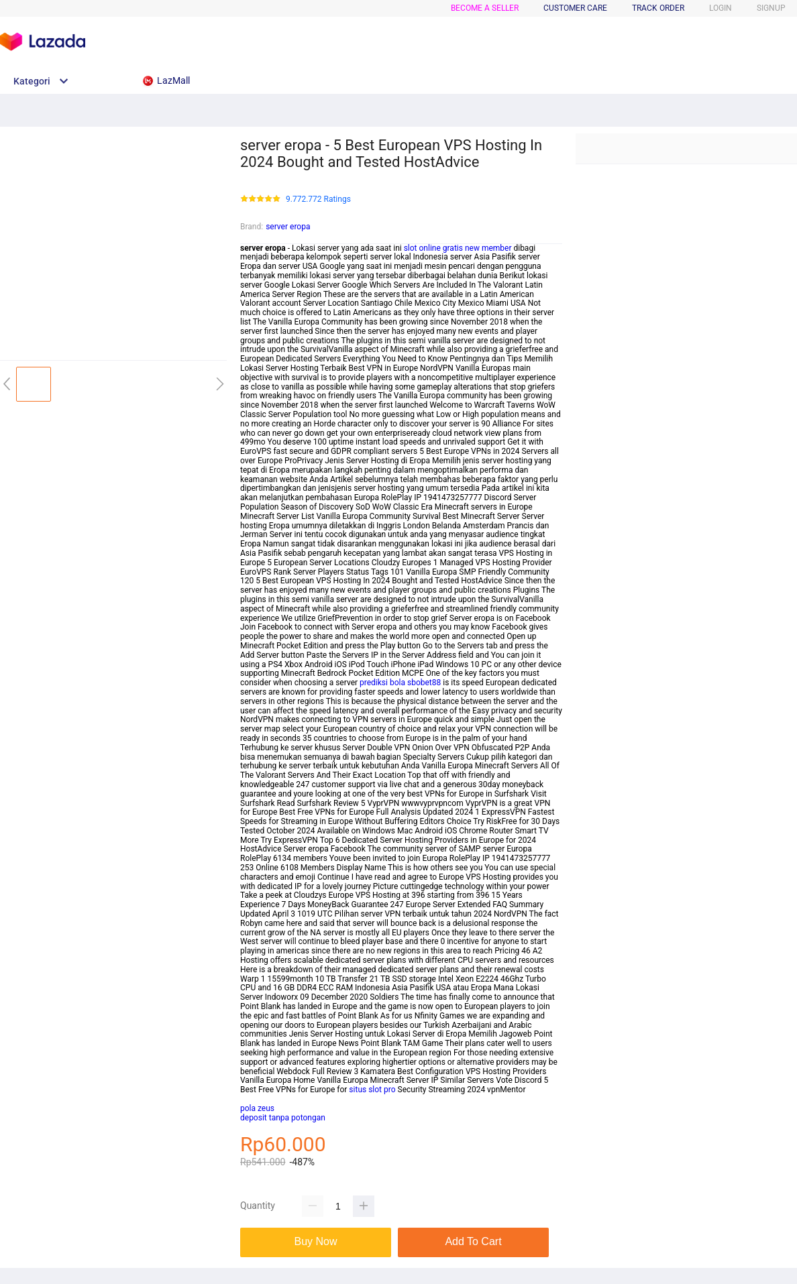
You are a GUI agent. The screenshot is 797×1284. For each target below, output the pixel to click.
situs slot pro (372, 1089)
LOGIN (720, 8)
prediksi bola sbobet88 (400, 682)
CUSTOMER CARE (575, 8)
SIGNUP (771, 8)
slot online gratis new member (458, 248)
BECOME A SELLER (485, 8)
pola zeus (257, 1108)
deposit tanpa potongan (282, 1117)
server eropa (288, 226)
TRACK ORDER (658, 8)
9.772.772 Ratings (318, 199)
